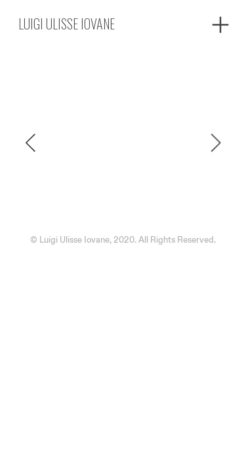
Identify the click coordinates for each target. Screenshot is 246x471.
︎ (220, 25)
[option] (123, 142)
